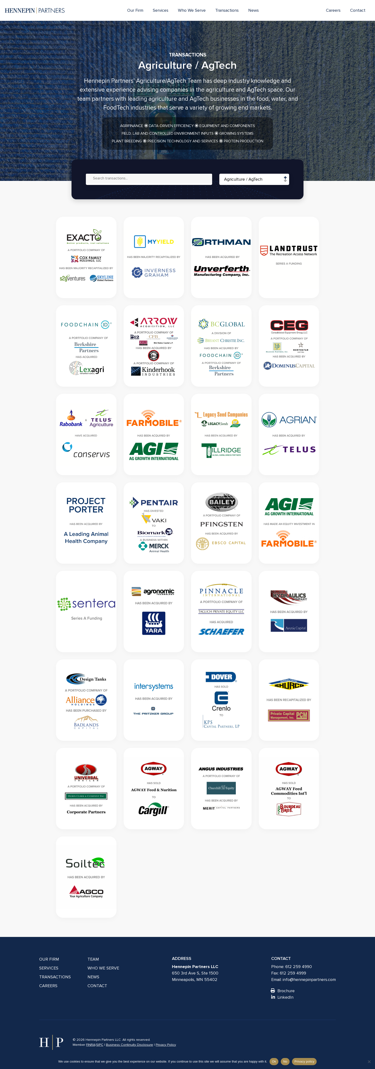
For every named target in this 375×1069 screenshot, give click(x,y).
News (253, 10)
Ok (274, 1061)
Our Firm (135, 10)
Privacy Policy (166, 1045)
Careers (333, 10)
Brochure (283, 990)
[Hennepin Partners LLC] (35, 10)
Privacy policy (304, 1061)
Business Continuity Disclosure (129, 1045)
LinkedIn (282, 997)
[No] (369, 1061)
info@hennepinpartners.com (309, 979)
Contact (357, 10)
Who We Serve (192, 10)
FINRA (90, 1045)
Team (93, 959)
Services (160, 10)
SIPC (99, 1045)
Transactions (227, 10)
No (285, 1061)
